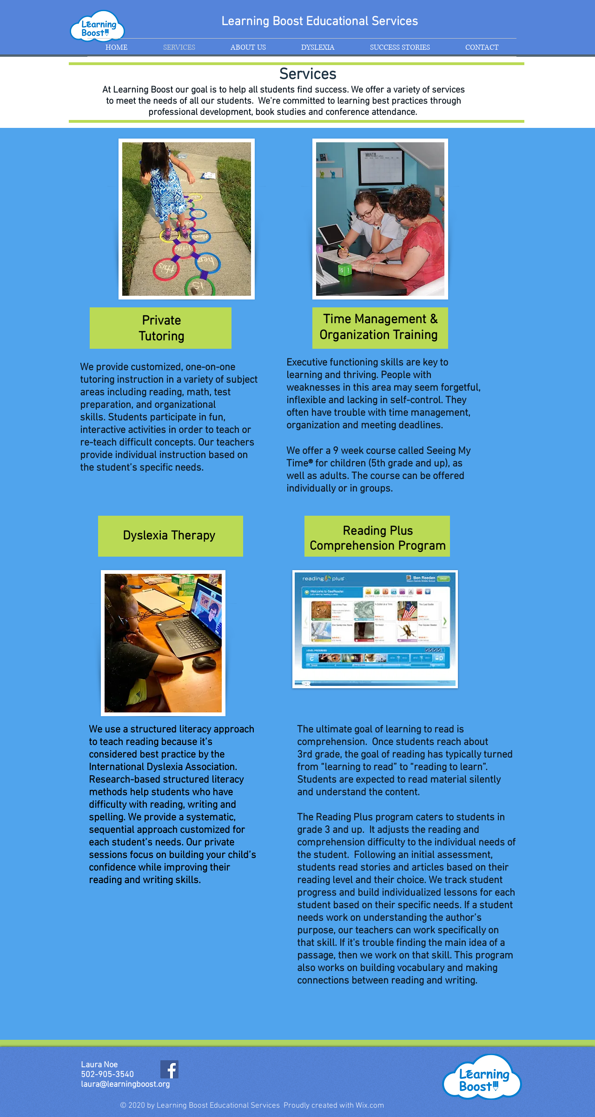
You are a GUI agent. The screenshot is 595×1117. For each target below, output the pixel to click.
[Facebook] (169, 1069)
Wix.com (370, 1105)
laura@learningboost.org (125, 1085)
